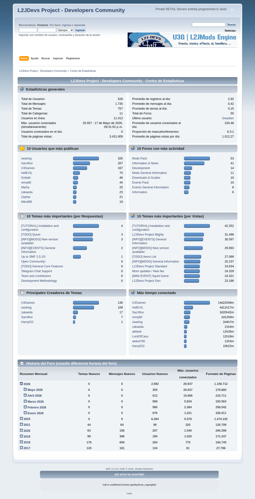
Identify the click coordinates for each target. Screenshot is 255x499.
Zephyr (26, 197)
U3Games (28, 168)
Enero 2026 (35, 413)
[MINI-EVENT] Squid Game (150, 276)
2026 (27, 384)
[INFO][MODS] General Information (155, 261)
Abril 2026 (34, 395)
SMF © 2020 (126, 468)
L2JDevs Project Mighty (148, 234)
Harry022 (27, 322)
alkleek (137, 331)
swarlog (26, 158)
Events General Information (150, 187)
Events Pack (140, 182)
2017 (27, 448)
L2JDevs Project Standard (149, 266)
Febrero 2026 (36, 407)
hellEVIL (26, 173)
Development (141, 168)
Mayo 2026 (35, 390)
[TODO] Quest (30, 234)
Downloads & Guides (146, 177)
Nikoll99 (26, 202)
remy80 (26, 182)
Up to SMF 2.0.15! (33, 256)
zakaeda (27, 192)
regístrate (79, 25)
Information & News (145, 163)
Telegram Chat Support (36, 271)
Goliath (26, 177)
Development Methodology (39, 280)
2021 (27, 425)
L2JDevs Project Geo (146, 280)
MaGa (25, 187)
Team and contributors (36, 276)
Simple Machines (144, 468)
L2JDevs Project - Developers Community (71, 10)
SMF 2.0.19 (111, 468)
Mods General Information (149, 173)
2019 (27, 436)
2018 (27, 442)
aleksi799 (138, 341)
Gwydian (228, 118)
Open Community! (33, 261)
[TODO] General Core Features (42, 266)
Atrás (129, 493)
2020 (27, 431)
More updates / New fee (148, 271)
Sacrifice (27, 163)
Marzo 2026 (35, 401)
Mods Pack (139, 158)
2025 (27, 419)
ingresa (66, 25)
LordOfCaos (140, 336)
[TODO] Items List (144, 256)
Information (139, 192)
